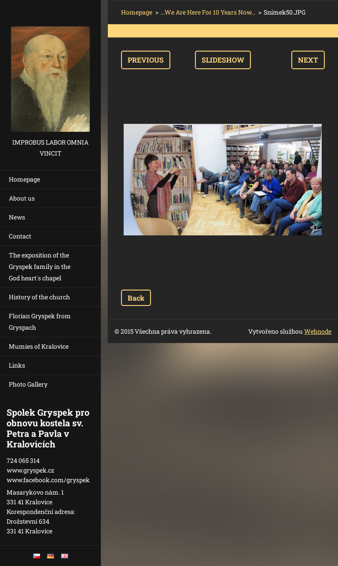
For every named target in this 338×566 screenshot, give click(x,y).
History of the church (39, 297)
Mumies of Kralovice (39, 346)
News (17, 217)
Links (17, 365)
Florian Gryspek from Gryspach (40, 321)
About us (22, 198)
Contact (20, 236)
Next (308, 59)
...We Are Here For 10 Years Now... (208, 12)
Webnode (317, 331)
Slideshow (223, 59)
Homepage (24, 179)
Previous (146, 59)
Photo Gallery (28, 384)
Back (136, 297)
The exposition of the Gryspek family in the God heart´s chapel (39, 266)
